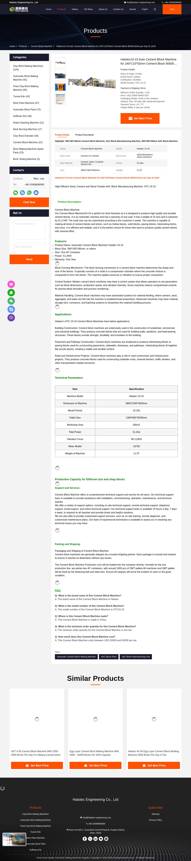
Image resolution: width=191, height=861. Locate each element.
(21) (28, 122)
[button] (60, 103)
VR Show (88, 9)
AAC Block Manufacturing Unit (136, 656)
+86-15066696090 (171, 2)
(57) (26, 103)
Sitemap (155, 814)
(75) (27, 109)
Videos (75, 9)
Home (48, 9)
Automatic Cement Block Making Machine (76, 656)
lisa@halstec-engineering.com (139, 2)
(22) (28, 142)
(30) (22, 116)
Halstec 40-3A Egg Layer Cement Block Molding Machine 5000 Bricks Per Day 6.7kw (153, 753)
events (133, 9)
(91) (25, 78)
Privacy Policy (155, 820)
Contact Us (118, 9)
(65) (25, 88)
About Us (103, 9)
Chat (172, 9)
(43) (21, 96)
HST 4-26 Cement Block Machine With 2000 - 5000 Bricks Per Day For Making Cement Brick (35, 753)
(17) (27, 129)
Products (61, 9)
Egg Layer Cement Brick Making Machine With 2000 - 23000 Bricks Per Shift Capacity (94, 753)
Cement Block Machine (41, 46)
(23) (28, 151)
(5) (26, 159)
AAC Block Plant (108, 656)
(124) (28, 68)
